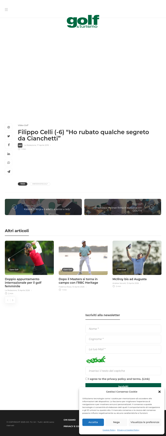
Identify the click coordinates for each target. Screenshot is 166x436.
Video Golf (23, 125)
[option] (29, 267)
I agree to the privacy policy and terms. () (117, 379)
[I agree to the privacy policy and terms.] (86, 379)
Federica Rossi (65, 287)
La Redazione (30, 145)
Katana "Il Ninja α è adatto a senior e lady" (47, 209)
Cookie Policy (109, 430)
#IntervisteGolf (40, 184)
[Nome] (123, 329)
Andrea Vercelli (119, 283)
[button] (159, 391)
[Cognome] (123, 339)
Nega (116, 422)
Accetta (93, 422)
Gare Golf (14, 269)
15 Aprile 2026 (24, 290)
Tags (22, 184)
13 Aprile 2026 (133, 283)
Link (146, 379)
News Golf (137, 204)
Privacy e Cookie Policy (128, 430)
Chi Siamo (70, 419)
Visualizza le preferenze (144, 422)
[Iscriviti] (123, 386)
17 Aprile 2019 (43, 145)
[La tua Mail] (123, 349)
